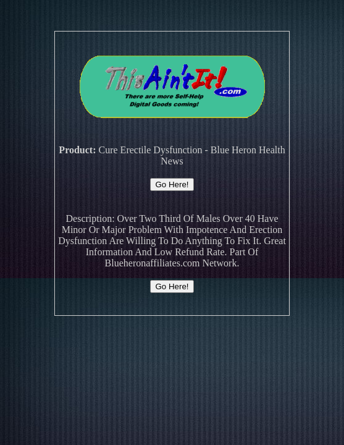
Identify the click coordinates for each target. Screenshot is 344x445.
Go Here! (171, 184)
